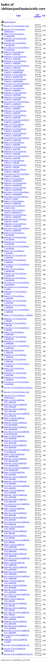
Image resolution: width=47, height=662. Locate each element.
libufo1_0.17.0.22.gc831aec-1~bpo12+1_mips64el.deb (14, 71)
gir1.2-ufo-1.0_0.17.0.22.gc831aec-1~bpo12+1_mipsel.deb (17, 139)
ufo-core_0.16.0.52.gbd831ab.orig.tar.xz (18, 654)
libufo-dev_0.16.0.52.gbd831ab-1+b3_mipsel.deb (15, 442)
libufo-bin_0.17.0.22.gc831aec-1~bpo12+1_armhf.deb (15, 116)
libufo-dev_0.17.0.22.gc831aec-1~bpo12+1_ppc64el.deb (15, 184)
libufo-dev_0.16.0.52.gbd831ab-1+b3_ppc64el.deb (15, 424)
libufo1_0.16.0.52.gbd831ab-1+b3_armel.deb (14, 473)
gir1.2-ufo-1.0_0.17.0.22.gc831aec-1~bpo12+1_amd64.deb (17, 229)
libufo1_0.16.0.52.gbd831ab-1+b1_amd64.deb (14, 564)
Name (18, 15)
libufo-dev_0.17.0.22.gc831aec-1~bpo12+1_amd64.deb (15, 216)
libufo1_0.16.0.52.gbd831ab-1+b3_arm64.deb (14, 491)
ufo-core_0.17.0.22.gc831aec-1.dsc (16, 392)
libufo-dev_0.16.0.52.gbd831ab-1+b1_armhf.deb (15, 622)
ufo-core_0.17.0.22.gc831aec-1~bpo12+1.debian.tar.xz (14, 211)
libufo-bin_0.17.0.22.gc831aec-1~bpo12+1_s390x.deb (15, 62)
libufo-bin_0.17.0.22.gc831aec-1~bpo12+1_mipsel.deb (15, 134)
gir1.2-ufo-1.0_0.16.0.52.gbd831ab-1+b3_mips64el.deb (17, 469)
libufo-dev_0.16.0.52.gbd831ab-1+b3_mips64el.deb (15, 460)
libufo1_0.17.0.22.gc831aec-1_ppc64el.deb (14, 270)
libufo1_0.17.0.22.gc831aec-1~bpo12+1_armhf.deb (14, 107)
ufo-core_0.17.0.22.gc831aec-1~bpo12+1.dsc (14, 207)
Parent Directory (10, 22)
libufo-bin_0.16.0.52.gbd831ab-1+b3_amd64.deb (15, 555)
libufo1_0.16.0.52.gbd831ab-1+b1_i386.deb (14, 600)
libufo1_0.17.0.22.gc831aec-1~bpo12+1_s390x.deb (14, 53)
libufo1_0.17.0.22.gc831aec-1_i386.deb (18, 315)
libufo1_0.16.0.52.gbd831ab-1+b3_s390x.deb (14, 401)
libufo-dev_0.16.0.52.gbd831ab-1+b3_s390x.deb (15, 406)
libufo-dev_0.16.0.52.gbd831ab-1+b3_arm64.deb (15, 496)
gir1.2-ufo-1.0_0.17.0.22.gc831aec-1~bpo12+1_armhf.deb (17, 121)
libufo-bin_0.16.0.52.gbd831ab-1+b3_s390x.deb (15, 410)
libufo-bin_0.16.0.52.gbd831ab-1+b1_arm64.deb (15, 591)
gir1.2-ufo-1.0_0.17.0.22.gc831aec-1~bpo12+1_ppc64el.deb (17, 193)
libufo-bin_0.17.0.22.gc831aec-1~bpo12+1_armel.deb (15, 152)
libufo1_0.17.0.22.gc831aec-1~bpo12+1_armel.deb (14, 143)
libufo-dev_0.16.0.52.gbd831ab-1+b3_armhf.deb (15, 514)
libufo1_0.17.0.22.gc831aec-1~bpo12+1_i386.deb (14, 161)
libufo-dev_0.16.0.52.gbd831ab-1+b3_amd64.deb (15, 550)
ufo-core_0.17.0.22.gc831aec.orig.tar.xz (18, 387)
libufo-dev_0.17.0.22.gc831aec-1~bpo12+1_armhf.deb (15, 112)
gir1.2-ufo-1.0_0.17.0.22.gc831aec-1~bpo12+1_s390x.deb (17, 67)
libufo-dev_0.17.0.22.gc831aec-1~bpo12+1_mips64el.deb (15, 76)
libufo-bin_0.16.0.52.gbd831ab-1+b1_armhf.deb (15, 627)
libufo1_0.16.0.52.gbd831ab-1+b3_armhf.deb (14, 509)
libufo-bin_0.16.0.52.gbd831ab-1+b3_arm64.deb (15, 500)
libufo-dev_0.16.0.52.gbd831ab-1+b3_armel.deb (15, 478)
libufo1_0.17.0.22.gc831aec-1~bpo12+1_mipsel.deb (14, 125)
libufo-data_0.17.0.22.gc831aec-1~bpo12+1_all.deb (15, 220)
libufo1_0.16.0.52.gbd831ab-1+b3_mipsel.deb (14, 437)
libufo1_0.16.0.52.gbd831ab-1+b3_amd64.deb (14, 546)
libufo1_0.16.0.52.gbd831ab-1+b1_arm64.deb (14, 582)
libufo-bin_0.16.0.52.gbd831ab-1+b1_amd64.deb (15, 573)
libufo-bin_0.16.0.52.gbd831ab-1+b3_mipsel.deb (15, 446)
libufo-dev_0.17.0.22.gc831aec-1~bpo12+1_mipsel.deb (15, 130)
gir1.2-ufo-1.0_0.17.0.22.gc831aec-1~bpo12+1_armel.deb (17, 157)
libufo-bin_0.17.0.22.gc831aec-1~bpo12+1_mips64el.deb (15, 80)
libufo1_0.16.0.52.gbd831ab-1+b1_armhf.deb (14, 618)
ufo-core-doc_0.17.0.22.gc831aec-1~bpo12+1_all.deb (16, 198)
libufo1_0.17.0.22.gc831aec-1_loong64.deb (14, 35)
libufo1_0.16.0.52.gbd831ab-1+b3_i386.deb (14, 528)
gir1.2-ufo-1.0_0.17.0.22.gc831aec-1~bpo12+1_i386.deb (17, 175)
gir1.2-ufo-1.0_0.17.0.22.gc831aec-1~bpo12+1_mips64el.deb (17, 85)
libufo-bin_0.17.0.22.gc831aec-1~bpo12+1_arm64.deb (15, 98)
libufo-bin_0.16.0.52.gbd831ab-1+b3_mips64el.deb (15, 464)
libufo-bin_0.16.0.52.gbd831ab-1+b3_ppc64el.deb (15, 428)
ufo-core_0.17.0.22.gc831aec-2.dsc (16, 26)
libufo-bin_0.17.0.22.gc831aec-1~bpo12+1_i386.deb (15, 171)
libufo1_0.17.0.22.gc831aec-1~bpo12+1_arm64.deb (14, 89)
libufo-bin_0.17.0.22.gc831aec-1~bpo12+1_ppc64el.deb (15, 189)
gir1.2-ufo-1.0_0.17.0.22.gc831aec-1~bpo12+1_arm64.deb (17, 103)
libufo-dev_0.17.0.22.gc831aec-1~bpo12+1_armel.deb (15, 148)
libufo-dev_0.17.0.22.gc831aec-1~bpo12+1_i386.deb (15, 166)
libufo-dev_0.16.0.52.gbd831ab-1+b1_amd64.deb (15, 568)
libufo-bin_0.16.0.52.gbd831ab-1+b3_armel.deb (15, 482)
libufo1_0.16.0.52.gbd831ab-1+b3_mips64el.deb (14, 455)
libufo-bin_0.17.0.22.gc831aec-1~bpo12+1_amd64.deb (15, 225)
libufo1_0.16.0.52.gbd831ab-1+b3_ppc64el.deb (14, 419)
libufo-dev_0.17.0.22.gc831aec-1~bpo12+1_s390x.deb (15, 58)
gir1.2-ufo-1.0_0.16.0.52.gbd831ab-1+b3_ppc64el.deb (17, 433)
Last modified (37, 16)
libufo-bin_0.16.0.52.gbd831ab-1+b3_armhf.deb (15, 519)
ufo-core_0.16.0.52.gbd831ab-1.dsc (17, 645)
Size (43, 15)
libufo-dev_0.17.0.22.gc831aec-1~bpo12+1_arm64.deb (15, 94)
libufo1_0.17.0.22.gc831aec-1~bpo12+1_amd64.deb (14, 202)
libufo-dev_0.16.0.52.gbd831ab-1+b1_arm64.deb (15, 586)
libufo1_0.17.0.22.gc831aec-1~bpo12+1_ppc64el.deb (14, 180)
